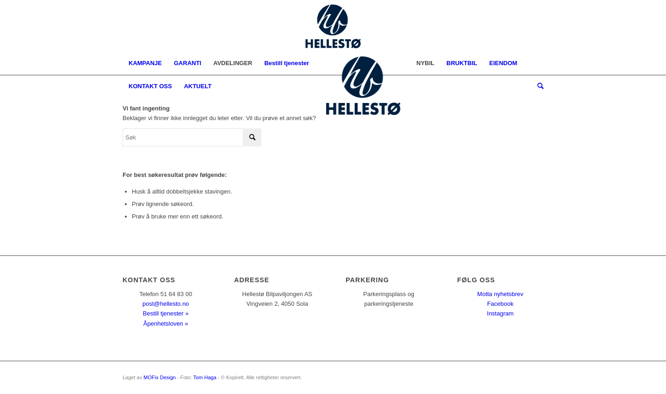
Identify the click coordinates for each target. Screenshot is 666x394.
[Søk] (537, 86)
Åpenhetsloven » (165, 323)
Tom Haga (204, 377)
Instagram (500, 313)
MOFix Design (159, 377)
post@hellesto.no (165, 303)
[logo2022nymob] (333, 26)
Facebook (500, 303)
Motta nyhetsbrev (500, 294)
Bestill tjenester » (166, 313)
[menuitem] (145, 63)
